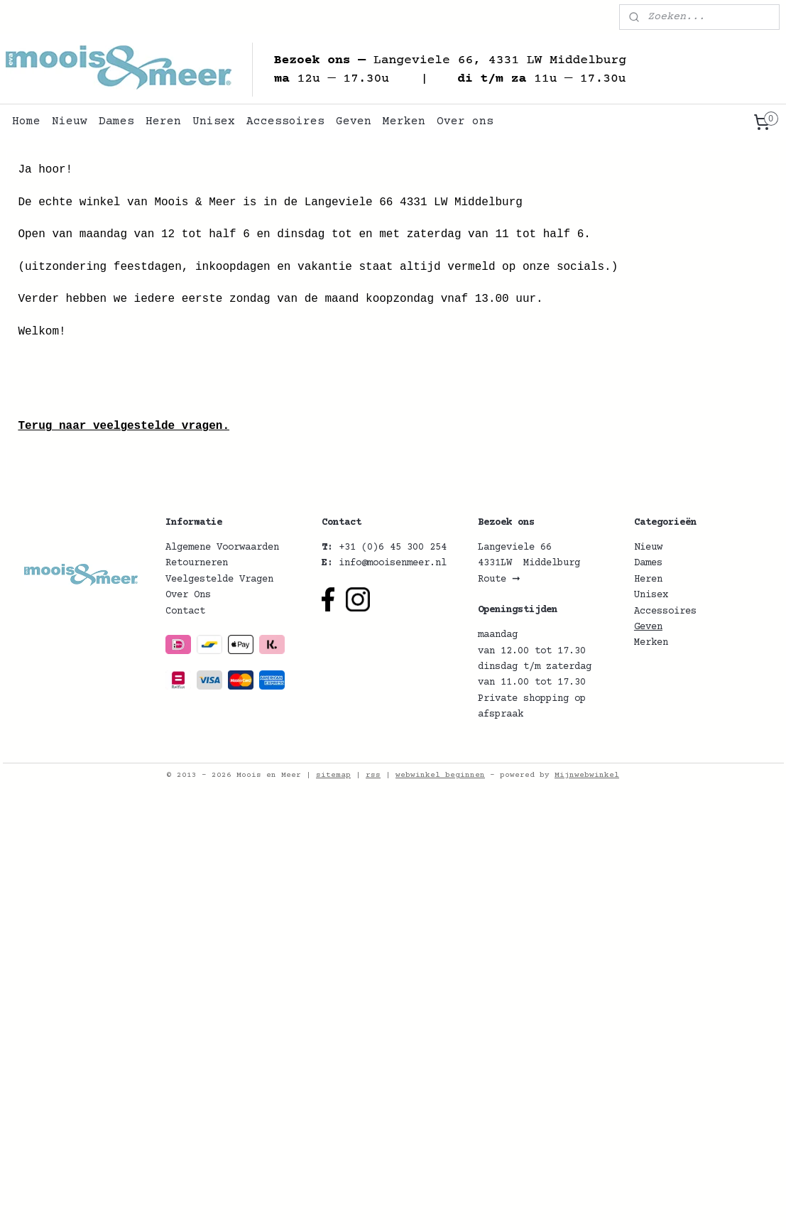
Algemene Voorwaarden (222, 547)
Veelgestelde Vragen (219, 579)
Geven (353, 121)
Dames (116, 121)
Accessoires (285, 121)
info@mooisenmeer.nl (393, 563)
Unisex (213, 121)
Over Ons (188, 595)
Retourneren (196, 563)
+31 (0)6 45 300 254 (393, 547)
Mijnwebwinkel (587, 775)
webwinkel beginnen (440, 775)
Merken (404, 121)
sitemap (333, 775)
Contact (185, 611)
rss (373, 775)
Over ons (465, 121)
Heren (163, 121)
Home (26, 121)
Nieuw (69, 121)
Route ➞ (499, 579)
